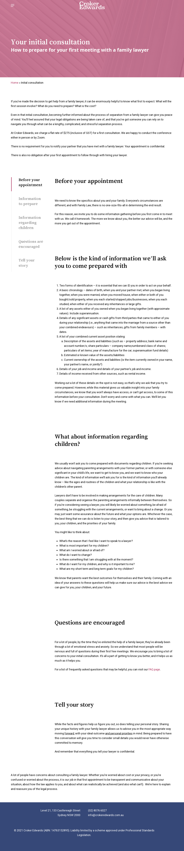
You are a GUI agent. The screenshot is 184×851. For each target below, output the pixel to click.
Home (14, 82)
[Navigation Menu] (12, 8)
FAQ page (154, 669)
